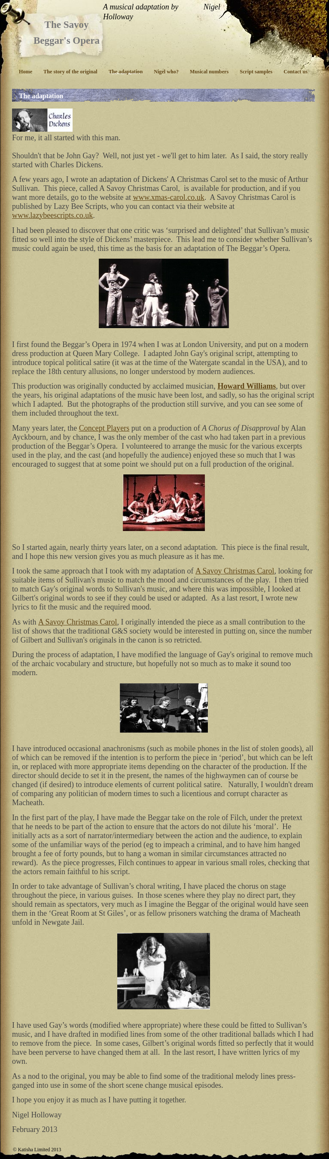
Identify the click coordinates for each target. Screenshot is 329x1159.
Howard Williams (246, 386)
